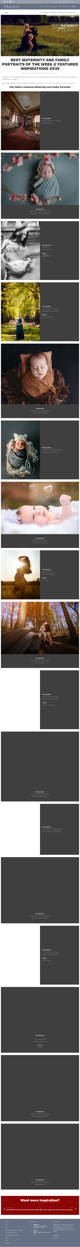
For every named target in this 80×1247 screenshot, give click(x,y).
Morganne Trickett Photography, (52, 450)
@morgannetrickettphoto (50, 452)
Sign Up (55, 1)
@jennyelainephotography (50, 311)
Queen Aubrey (46, 960)
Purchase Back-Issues (11, 1232)
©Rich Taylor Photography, (40, 540)
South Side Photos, (48, 571)
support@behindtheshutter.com (41, 1233)
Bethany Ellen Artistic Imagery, (51, 120)
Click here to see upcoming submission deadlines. (60, 83)
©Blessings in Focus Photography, (40, 211)
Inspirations (53, 73)
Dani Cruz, (45, 247)
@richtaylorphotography (40, 543)
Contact (7, 1243)
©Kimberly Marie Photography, (40, 410)
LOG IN (55, 1237)
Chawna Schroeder (48, 317)
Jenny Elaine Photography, (50, 308)
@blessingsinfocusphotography (40, 213)
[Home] (40, 12)
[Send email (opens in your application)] (13, 2)
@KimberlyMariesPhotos (40, 413)
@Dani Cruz (46, 249)
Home (6, 1225)
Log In (72, 1)
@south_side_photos (48, 574)
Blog (6, 1227)
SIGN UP (55, 1235)
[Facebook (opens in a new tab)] (5, 2)
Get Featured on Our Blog (12, 1235)
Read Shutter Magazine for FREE (13, 1230)
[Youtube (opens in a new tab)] (10, 2)
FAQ (6, 1240)
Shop (6, 1238)
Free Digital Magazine (64, 1)
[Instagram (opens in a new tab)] (7, 2)
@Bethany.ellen (47, 123)
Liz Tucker (45, 580)
